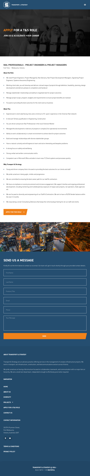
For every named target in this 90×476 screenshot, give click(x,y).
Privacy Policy (9, 452)
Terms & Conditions (11, 446)
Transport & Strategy (41, 467)
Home (6, 387)
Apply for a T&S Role (12, 407)
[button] (84, 4)
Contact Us (8, 413)
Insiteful (51, 470)
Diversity (7, 397)
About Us (7, 392)
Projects (8, 402)
